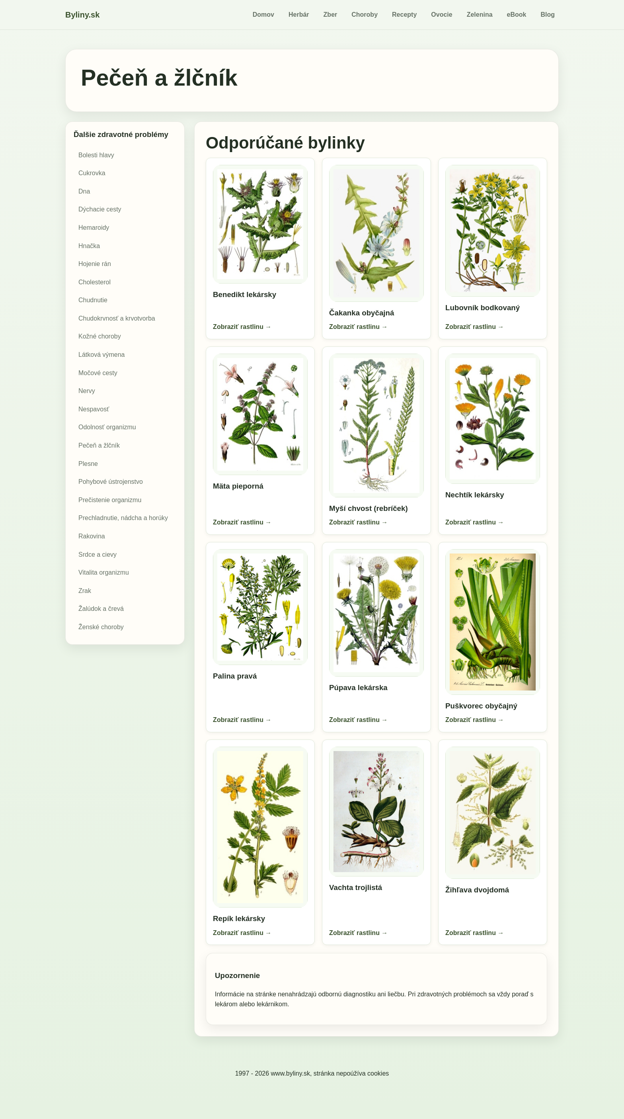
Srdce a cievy (97, 554)
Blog (547, 14)
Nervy (86, 390)
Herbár (299, 14)
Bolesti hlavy (96, 155)
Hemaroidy (93, 227)
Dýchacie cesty (99, 209)
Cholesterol (94, 282)
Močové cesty (97, 373)
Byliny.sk (82, 14)
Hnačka (89, 246)
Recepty (404, 14)
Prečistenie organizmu (109, 500)
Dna (84, 191)
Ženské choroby (101, 627)
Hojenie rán (94, 263)
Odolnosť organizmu (107, 427)
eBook (516, 14)
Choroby (364, 14)
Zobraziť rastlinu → (242, 326)
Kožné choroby (99, 336)
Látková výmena (101, 354)
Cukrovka (91, 173)
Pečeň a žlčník (99, 445)
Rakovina (91, 536)
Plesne (88, 463)
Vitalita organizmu (103, 572)
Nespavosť (93, 409)
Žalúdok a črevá (101, 608)
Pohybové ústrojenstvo (110, 481)
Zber (330, 14)
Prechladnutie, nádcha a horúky (123, 518)
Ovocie (441, 14)
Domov (263, 14)
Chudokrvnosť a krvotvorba (116, 318)
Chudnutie (92, 300)
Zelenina (480, 14)
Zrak (84, 590)
